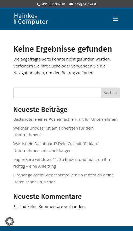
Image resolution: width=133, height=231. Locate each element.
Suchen (110, 92)
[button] (9, 221)
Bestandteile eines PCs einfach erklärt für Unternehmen (65, 119)
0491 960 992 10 (52, 4)
